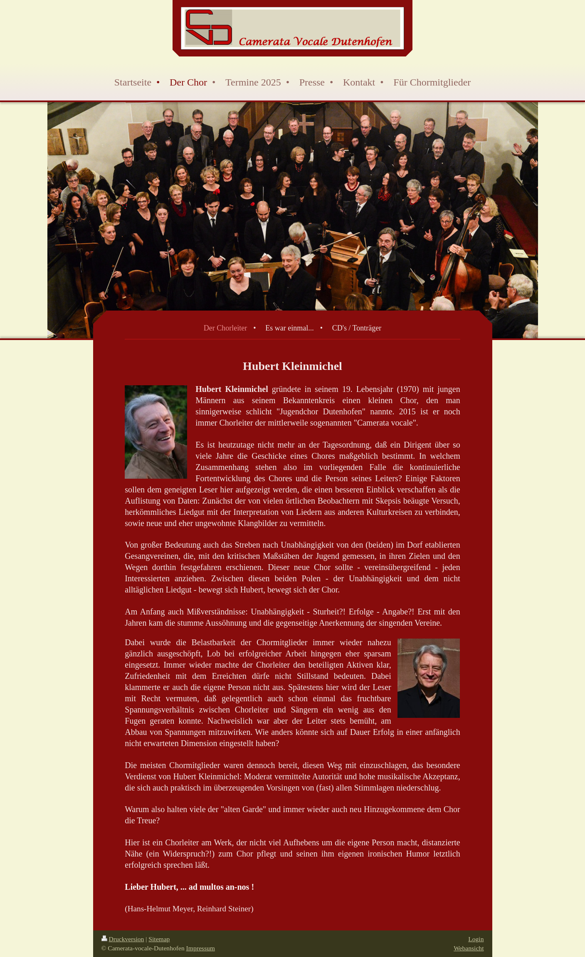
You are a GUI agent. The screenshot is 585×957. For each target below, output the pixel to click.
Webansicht (469, 948)
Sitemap (159, 938)
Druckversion (122, 938)
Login (476, 938)
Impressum (200, 948)
